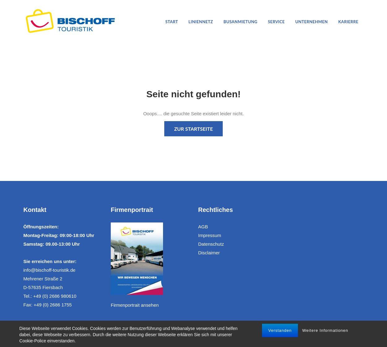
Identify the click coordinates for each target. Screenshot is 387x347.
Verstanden (280, 330)
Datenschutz (211, 244)
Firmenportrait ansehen (135, 305)
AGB (203, 226)
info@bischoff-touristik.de (49, 270)
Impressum (209, 235)
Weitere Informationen (325, 330)
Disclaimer (209, 252)
